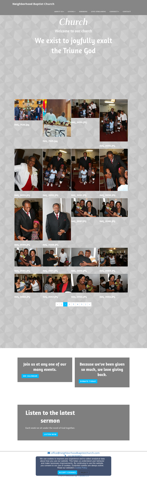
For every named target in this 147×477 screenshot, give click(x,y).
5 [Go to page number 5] (81, 304)
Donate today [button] (88, 381)
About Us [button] (59, 11)
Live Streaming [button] (98, 11)
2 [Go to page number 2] (69, 304)
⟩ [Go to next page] (85, 304)
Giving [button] (71, 11)
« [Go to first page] (57, 304)
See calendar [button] (30, 376)
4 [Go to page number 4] (77, 304)
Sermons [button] (83, 11)
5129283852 (75, 456)
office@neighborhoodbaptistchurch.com (75, 453)
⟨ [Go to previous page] (61, 304)
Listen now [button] (50, 434)
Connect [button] (114, 11)
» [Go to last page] (89, 304)
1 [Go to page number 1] (65, 304)
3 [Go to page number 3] (73, 304)
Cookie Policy (81, 468)
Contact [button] (127, 11)
